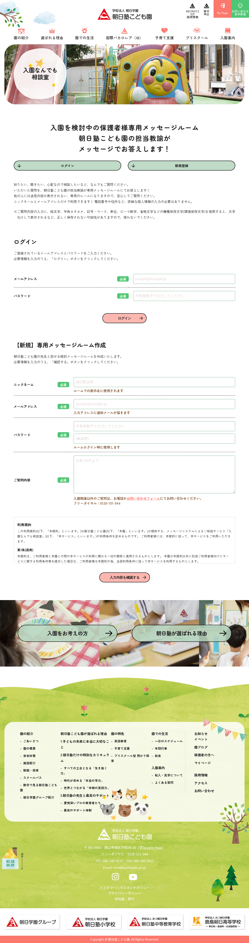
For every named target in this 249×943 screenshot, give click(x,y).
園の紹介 (26, 733)
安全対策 (29, 755)
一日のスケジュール (169, 741)
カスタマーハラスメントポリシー (125, 887)
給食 (158, 755)
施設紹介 (29, 763)
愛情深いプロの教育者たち (82, 803)
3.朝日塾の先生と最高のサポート (84, 795)
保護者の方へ (204, 754)
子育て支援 (122, 748)
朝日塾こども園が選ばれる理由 (83, 733)
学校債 (119, 898)
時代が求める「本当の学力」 (84, 780)
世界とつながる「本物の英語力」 (87, 788)
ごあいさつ (31, 741)
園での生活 (160, 733)
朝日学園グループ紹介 (38, 797)
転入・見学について (169, 775)
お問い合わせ (204, 790)
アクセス (201, 783)
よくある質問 (164, 782)
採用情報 (201, 775)
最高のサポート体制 (78, 810)
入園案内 (158, 767)
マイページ (202, 762)
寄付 (131, 898)
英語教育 (120, 741)
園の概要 (29, 748)
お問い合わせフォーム (143, 498)
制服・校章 (31, 770)
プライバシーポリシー (124, 893)
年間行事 (161, 748)
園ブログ (201, 747)
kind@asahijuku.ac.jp (129, 867)
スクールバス (32, 777)
